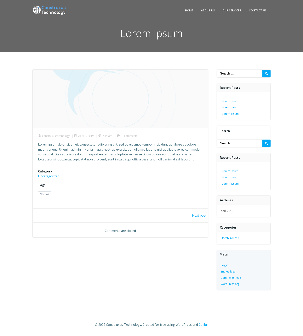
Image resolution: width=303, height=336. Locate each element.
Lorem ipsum (230, 101)
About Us (208, 10)
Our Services (232, 10)
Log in (225, 265)
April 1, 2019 (84, 136)
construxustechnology (54, 136)
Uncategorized (49, 177)
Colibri (203, 324)
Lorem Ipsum (230, 114)
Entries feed (228, 271)
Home (189, 10)
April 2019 (227, 211)
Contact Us (258, 10)
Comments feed (231, 277)
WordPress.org (230, 284)
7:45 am (106, 136)
